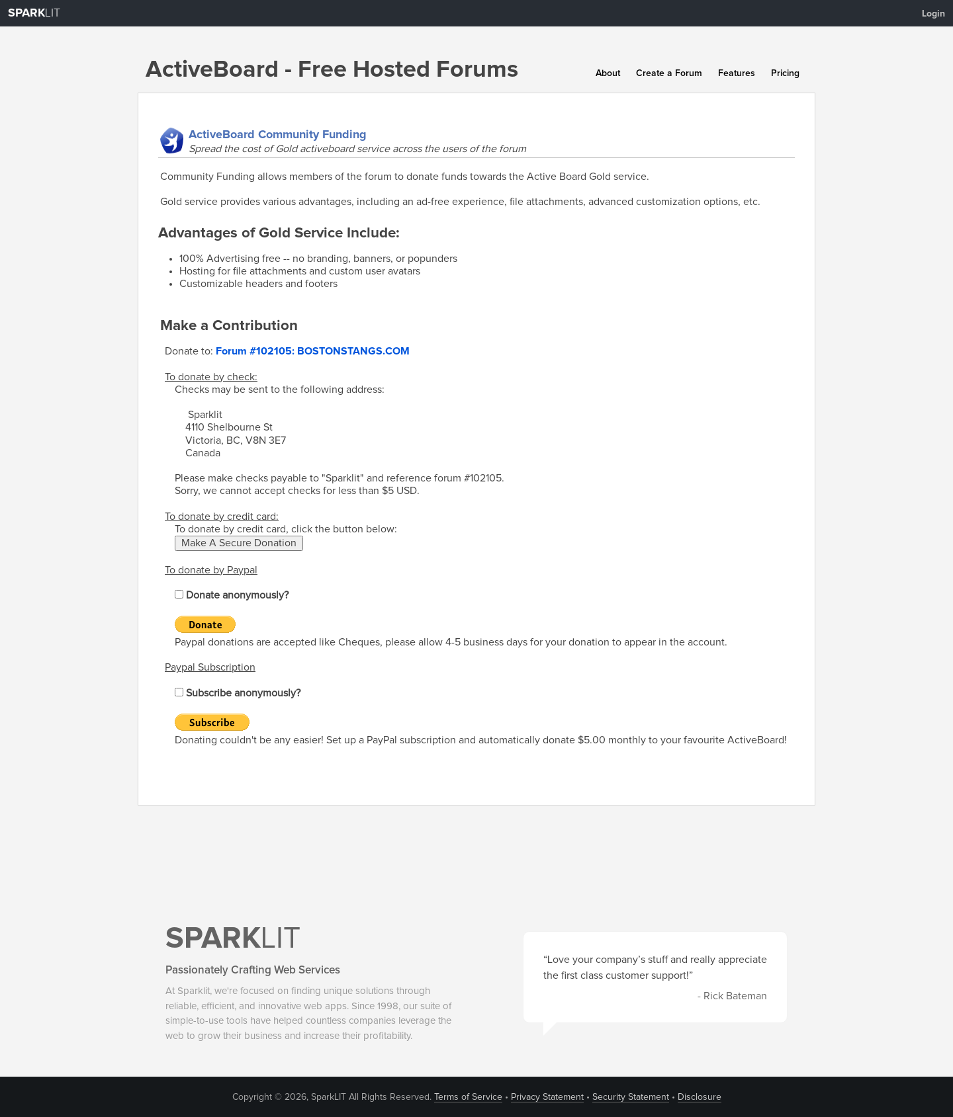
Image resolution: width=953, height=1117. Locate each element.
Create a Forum (669, 73)
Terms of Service (468, 1097)
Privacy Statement (547, 1097)
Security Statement (630, 1097)
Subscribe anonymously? (237, 693)
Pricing (785, 73)
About (608, 73)
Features (736, 73)
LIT (34, 13)
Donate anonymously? (232, 595)
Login (933, 14)
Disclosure (699, 1097)
